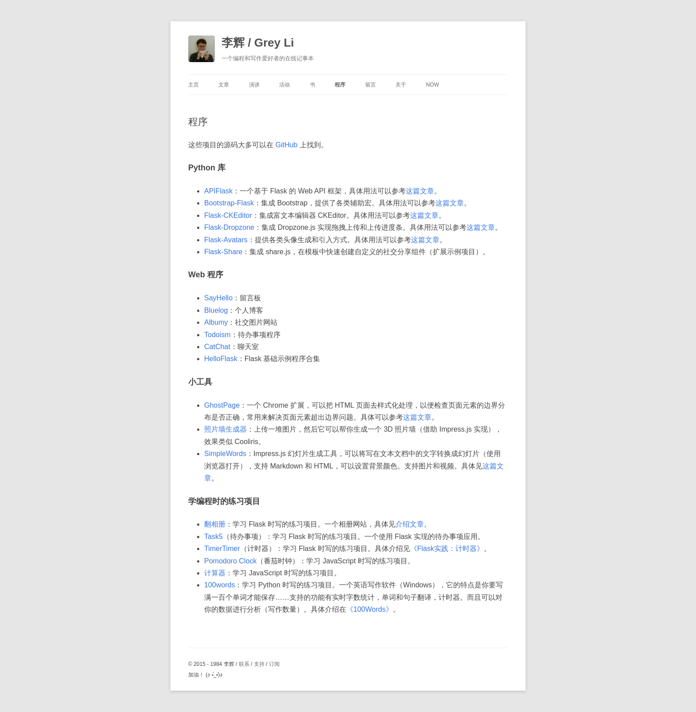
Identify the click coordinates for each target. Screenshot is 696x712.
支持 (259, 664)
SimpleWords (225, 453)
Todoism (217, 334)
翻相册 (214, 524)
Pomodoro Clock (230, 561)
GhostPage (222, 405)
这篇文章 (420, 191)
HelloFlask (220, 358)
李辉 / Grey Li (257, 42)
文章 (223, 85)
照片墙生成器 (225, 429)
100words (219, 585)
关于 (400, 85)
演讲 (254, 85)
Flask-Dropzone (229, 227)
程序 (340, 85)
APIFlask (218, 191)
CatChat (217, 346)
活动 (284, 85)
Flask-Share (223, 252)
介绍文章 (409, 524)
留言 (370, 85)
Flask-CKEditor (228, 215)
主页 (193, 85)
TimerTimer (222, 548)
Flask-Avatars (226, 240)
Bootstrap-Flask (229, 203)
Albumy (216, 322)
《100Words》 (369, 609)
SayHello (218, 298)
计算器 (214, 573)
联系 (244, 664)
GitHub (286, 145)
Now (432, 85)
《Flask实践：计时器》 (447, 548)
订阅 (274, 664)
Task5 (213, 536)
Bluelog (216, 310)
